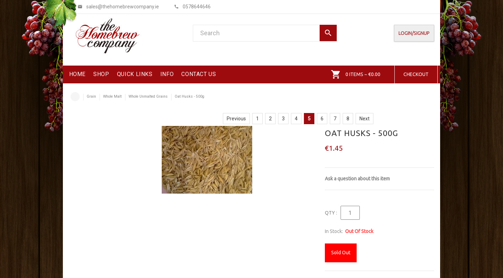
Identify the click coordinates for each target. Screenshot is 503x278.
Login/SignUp (414, 33)
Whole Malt (112, 96)
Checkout (416, 74)
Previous (236, 118)
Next (364, 118)
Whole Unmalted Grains (148, 96)
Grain (91, 96)
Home (75, 96)
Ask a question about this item (357, 178)
